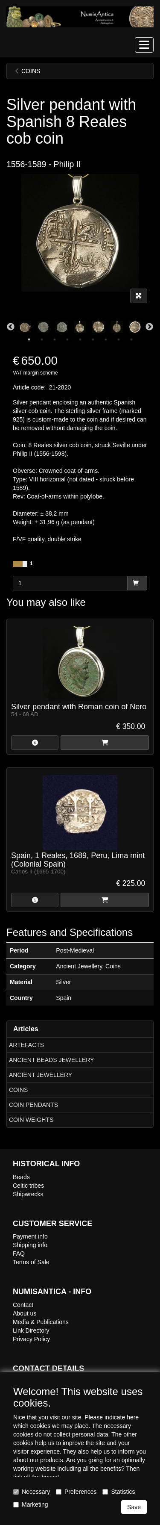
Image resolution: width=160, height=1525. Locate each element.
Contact (23, 1304)
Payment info (30, 1236)
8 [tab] (118, 339)
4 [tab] (67, 339)
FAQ (19, 1253)
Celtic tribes (28, 1185)
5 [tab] (80, 339)
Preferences (76, 1491)
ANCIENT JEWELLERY (40, 1074)
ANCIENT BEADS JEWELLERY (51, 1059)
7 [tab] (106, 339)
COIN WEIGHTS (31, 1119)
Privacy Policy (31, 1339)
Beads (21, 1177)
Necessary (31, 1491)
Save (134, 1507)
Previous (10, 327)
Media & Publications (41, 1322)
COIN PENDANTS (33, 1104)
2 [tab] (42, 339)
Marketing (30, 1504)
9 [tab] (131, 339)
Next (149, 327)
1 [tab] (29, 339)
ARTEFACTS (26, 1044)
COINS (18, 1089)
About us (24, 1313)
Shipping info (30, 1245)
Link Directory (31, 1330)
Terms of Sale (31, 1262)
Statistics (118, 1491)
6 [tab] (93, 339)
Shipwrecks (28, 1194)
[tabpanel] (80, 327)
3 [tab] (54, 339)
